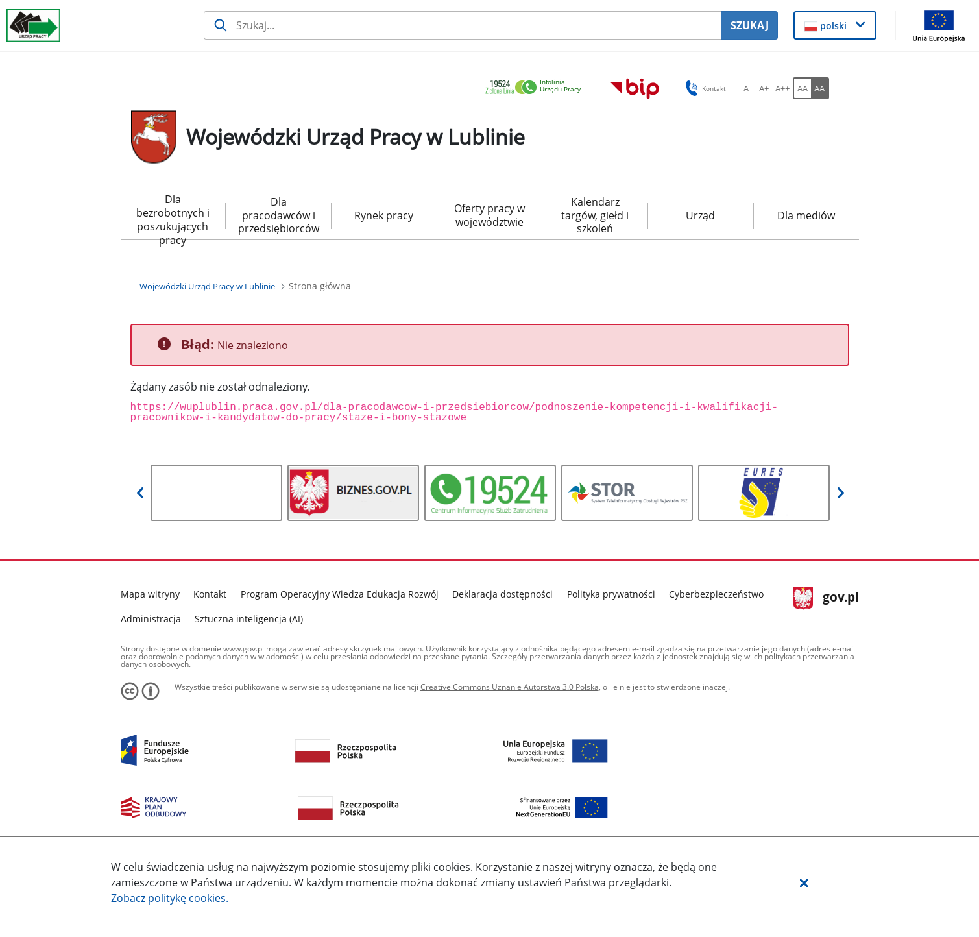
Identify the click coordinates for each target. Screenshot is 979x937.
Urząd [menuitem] (700, 215)
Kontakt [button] (703, 88)
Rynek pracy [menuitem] (383, 215)
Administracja (151, 619)
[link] (536, 88)
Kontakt (209, 594)
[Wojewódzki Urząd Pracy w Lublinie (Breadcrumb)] (207, 286)
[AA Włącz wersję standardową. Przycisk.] (802, 88)
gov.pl (826, 598)
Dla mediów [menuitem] (806, 215)
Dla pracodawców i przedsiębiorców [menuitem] (278, 215)
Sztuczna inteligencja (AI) (249, 619)
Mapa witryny (150, 594)
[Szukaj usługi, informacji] (462, 25)
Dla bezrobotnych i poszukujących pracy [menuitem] (173, 216)
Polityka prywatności (611, 594)
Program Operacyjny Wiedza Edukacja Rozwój (340, 594)
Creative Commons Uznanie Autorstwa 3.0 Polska (509, 686)
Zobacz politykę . (169, 898)
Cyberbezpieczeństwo (716, 594)
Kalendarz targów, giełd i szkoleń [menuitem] (595, 215)
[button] (804, 882)
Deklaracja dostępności (502, 594)
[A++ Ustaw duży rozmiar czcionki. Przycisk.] (782, 88)
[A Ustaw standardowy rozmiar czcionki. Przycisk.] (746, 88)
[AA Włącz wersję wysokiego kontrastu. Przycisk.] (820, 88)
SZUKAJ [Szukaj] (750, 25)
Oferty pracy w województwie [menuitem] (489, 215)
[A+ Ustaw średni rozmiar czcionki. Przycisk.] (764, 88)
